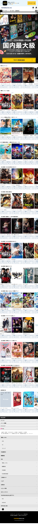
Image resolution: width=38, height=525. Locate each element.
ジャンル (19, 420)
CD (4, 10)
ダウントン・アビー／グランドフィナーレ (18, 383)
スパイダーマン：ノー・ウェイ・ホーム (29, 160)
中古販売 (4, 470)
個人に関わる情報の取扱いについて (6, 433)
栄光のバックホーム (15, 135)
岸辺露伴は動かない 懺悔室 (28, 135)
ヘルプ (2, 481)
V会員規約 (5, 432)
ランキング (19, 426)
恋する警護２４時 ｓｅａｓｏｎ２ (17, 284)
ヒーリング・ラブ (3, 358)
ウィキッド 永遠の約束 (16, 185)
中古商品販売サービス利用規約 (22, 432)
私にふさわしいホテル (15, 408)
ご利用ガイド (3, 477)
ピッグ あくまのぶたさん (27, 234)
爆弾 (35, 110)
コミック (8, 10)
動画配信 (18, 10)
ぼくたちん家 (25, 284)
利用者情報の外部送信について (24, 433)
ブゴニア (24, 185)
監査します (2, 333)
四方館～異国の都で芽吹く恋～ (17, 358)
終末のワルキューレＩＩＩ (27, 309)
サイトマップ (31, 433)
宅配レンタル (4, 462)
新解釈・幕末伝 (14, 110)
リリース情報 (19, 423)
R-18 (19, 428)
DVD (1, 10)
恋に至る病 (13, 259)
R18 (36, 10)
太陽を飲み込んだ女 (26, 333)
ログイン (36, 8)
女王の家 (13, 333)
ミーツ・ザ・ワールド (4, 408)
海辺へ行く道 (25, 408)
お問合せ (3, 484)
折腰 (23, 358)
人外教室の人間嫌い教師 (4, 309)
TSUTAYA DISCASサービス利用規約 (13, 432)
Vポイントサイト (4, 492)
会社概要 (2, 432)
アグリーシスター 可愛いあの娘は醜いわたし (8, 234)
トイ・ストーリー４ (15, 160)
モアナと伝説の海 (3, 160)
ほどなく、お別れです (4, 135)
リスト (33, 8)
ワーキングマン (25, 110)
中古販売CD (12, 10)
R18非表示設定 (5, 473)
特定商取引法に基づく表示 (15, 433)
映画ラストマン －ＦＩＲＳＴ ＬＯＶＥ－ (7, 110)
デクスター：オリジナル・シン (28, 383)
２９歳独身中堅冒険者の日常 (16, 309)
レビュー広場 (3, 488)
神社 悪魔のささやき (15, 234)
